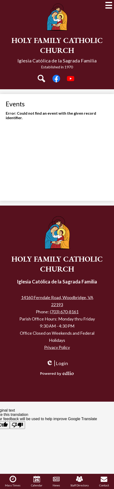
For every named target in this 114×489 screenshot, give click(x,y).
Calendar (36, 481)
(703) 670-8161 (64, 311)
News (56, 481)
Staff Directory (79, 481)
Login (57, 365)
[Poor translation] (17, 425)
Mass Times (13, 481)
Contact (104, 481)
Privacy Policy (57, 347)
